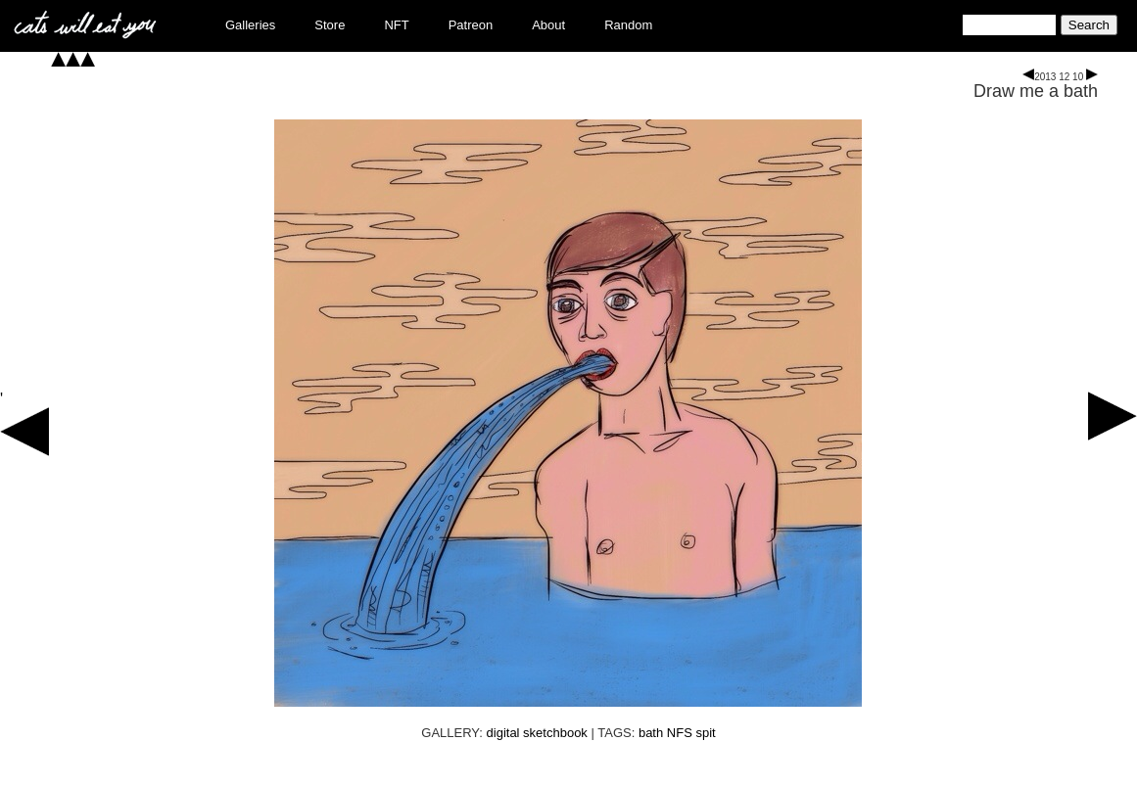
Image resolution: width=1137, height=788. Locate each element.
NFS (679, 732)
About (548, 25)
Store (329, 25)
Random (628, 25)
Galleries (250, 25)
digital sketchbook (537, 732)
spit (705, 732)
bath (651, 732)
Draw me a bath (1035, 91)
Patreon (471, 25)
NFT (396, 25)
